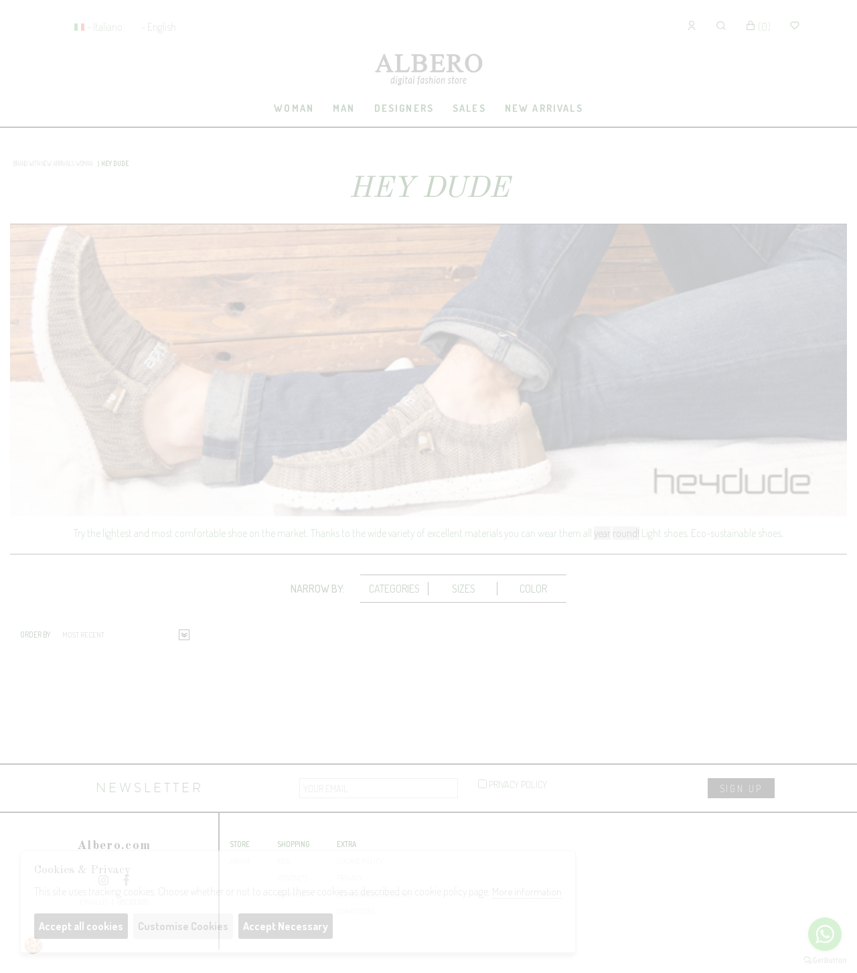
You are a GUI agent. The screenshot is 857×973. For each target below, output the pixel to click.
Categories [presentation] (394, 588)
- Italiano (105, 26)
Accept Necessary (285, 926)
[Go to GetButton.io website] (824, 960)
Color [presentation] (533, 588)
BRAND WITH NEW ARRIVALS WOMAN (52, 163)
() (758, 26)
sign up (741, 788)
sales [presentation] (469, 108)
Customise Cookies (183, 926)
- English (158, 26)
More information (527, 891)
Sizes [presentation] (463, 588)
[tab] (294, 109)
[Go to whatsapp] (825, 934)
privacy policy (512, 784)
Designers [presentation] (404, 108)
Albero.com (114, 846)
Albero (428, 70)
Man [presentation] (344, 108)
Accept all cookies (81, 926)
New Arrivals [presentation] (544, 108)
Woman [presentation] (294, 108)
